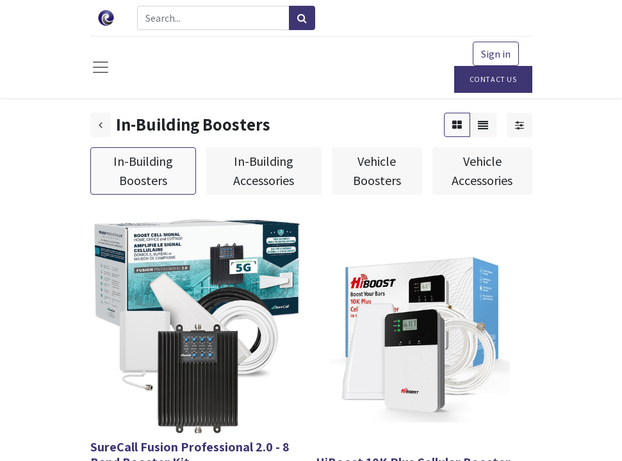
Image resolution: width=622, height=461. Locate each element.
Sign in (496, 53)
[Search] (302, 18)
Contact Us (493, 79)
